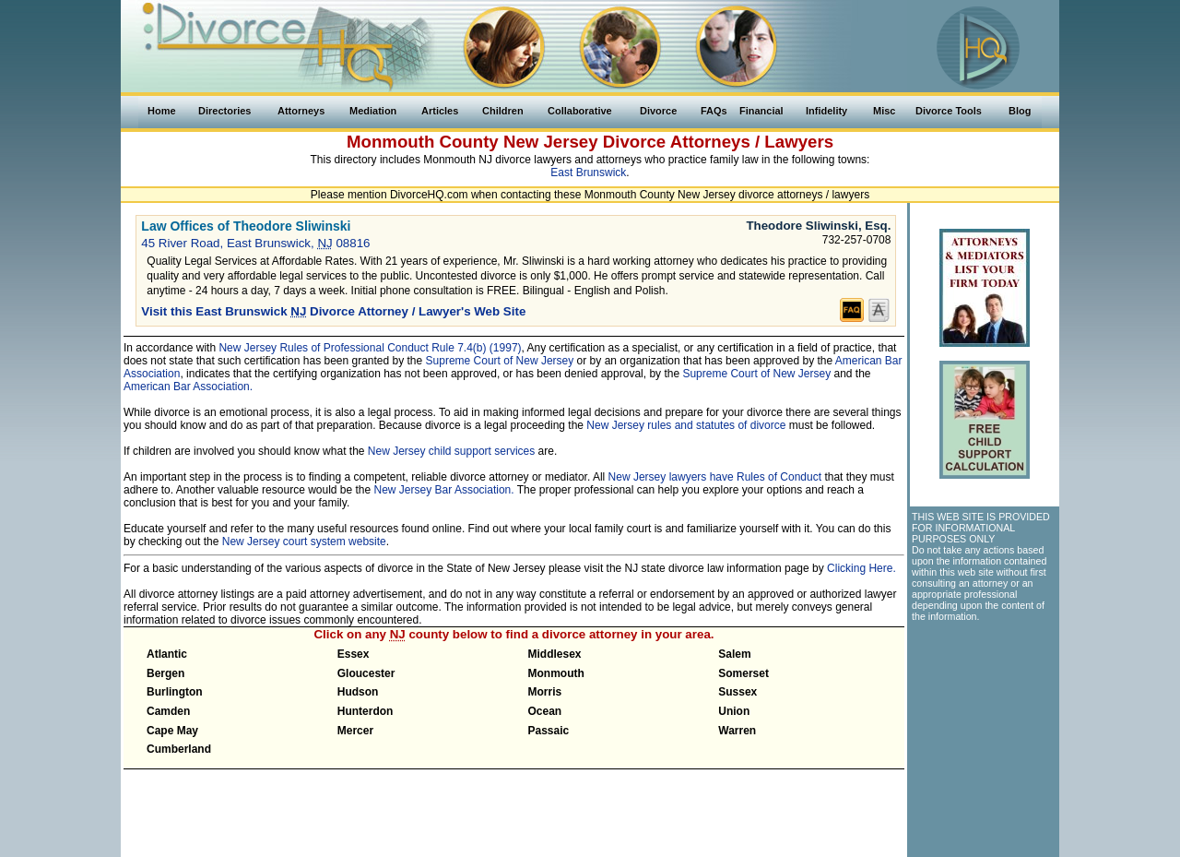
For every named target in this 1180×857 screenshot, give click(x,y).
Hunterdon (365, 711)
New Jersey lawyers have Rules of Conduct (714, 476)
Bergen (165, 673)
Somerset (743, 673)
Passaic (549, 730)
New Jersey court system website (304, 541)
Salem (734, 654)
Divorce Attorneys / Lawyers (718, 141)
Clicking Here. (861, 568)
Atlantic (167, 654)
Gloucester (366, 673)
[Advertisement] (983, 732)
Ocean (545, 711)
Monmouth (556, 673)
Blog (1020, 110)
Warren (737, 730)
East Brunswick (588, 172)
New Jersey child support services (451, 451)
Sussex (737, 691)
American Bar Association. (188, 386)
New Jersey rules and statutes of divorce (685, 425)
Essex (353, 654)
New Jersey (550, 141)
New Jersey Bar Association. (444, 489)
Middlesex (555, 654)
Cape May (172, 730)
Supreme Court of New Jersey (500, 360)
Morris (545, 691)
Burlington (175, 691)
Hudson (358, 691)
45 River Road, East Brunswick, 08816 (255, 243)
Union (733, 711)
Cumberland (179, 749)
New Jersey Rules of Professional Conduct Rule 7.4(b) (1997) (369, 347)
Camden (168, 711)
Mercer (355, 730)
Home (162, 110)
